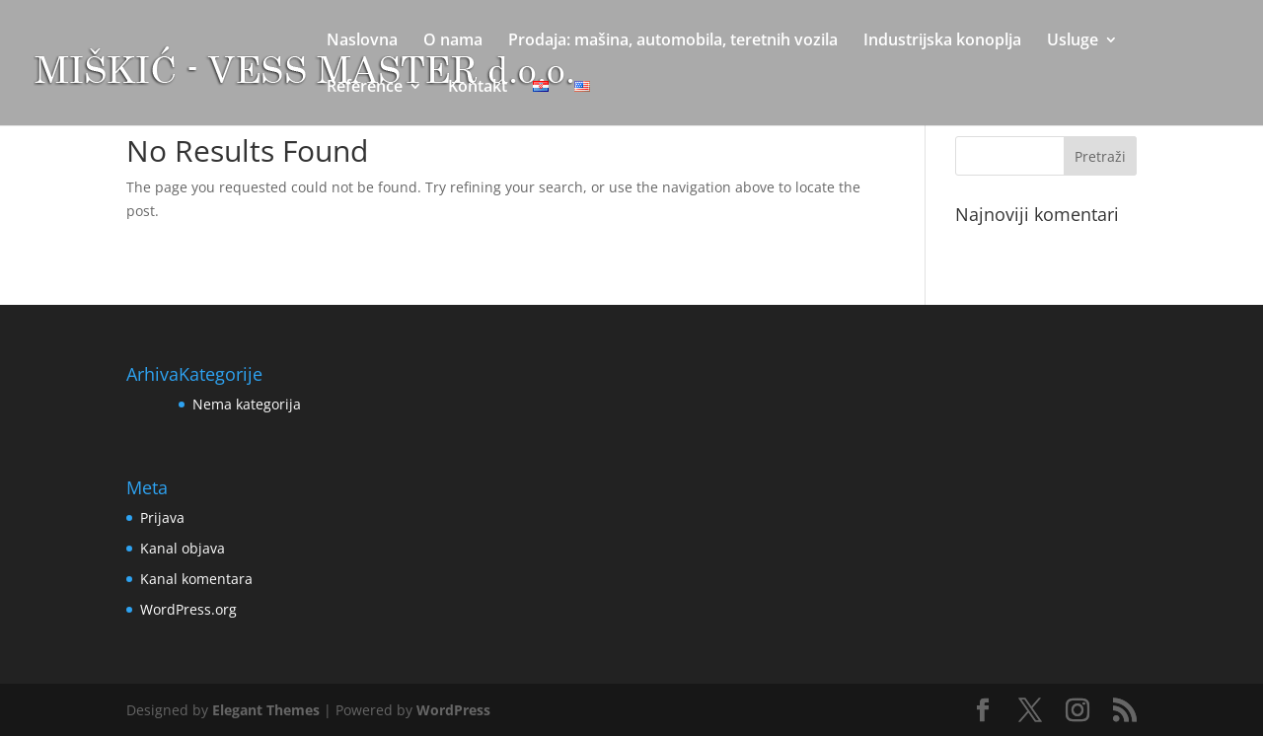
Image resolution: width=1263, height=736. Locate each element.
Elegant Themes (266, 709)
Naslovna (362, 41)
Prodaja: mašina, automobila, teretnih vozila (673, 41)
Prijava (162, 517)
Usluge (1072, 41)
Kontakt (477, 88)
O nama (453, 41)
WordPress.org (188, 609)
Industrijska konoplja (942, 41)
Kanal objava (182, 548)
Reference (365, 88)
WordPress (453, 709)
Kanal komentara (196, 578)
